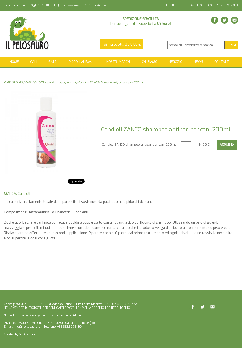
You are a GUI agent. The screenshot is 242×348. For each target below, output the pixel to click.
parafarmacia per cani (61, 82)
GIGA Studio (27, 334)
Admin (76, 315)
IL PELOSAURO (13, 82)
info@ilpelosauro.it (27, 327)
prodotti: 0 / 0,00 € (125, 44)
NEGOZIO (175, 62)
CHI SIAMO (149, 62)
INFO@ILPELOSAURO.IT (41, 5)
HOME (14, 62)
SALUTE (39, 82)
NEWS (198, 62)
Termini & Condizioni (55, 315)
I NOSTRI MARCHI (117, 62)
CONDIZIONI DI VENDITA (223, 5)
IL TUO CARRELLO (191, 5)
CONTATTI (221, 62)
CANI (28, 82)
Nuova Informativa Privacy (21, 315)
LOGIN (170, 5)
